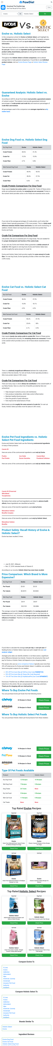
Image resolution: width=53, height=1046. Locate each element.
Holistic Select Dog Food (11, 1044)
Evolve (5, 1029)
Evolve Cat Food (8, 1042)
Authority (6, 985)
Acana (5, 970)
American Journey (9, 979)
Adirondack (7, 974)
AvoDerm (6, 987)
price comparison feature (26, 664)
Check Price (14, 848)
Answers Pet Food (9, 983)
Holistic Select (7, 1027)
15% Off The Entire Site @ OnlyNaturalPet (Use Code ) (26, 676)
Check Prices (44, 700)
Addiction (6, 972)
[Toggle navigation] (2, 2)
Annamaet (6, 981)
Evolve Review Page (24, 62)
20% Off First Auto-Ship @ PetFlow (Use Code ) (24, 672)
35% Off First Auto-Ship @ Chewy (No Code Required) (22, 674)
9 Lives (5, 967)
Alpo (4, 976)
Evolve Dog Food (8, 1039)
